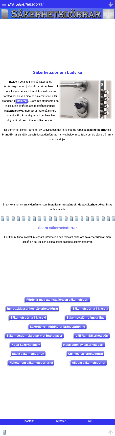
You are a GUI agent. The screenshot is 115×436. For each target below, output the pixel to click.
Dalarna (22, 101)
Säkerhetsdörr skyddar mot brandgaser (34, 335)
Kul (90, 421)
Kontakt (28, 421)
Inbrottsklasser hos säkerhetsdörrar (32, 308)
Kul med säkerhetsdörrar (85, 353)
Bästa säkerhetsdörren (28, 353)
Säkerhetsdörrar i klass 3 (90, 308)
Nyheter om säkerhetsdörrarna (31, 362)
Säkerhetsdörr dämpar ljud (86, 317)
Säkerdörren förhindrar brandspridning (57, 326)
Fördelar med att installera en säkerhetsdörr (57, 299)
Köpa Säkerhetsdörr (25, 344)
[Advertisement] (57, 42)
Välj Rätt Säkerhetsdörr (91, 335)
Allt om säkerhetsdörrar (88, 362)
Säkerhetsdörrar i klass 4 (28, 317)
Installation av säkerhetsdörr (83, 344)
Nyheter (61, 421)
